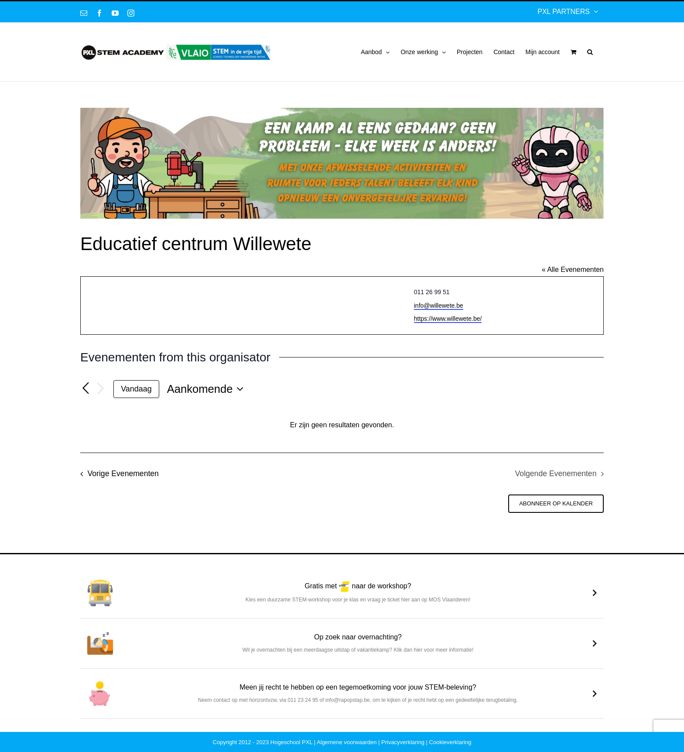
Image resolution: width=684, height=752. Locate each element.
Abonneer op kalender (556, 503)
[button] (590, 52)
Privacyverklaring (402, 742)
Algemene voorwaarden (346, 742)
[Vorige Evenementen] (85, 388)
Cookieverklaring (450, 742)
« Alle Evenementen (573, 269)
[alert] (342, 425)
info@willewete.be (438, 305)
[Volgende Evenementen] (100, 389)
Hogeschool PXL (291, 742)
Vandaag (136, 389)
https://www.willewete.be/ (448, 318)
